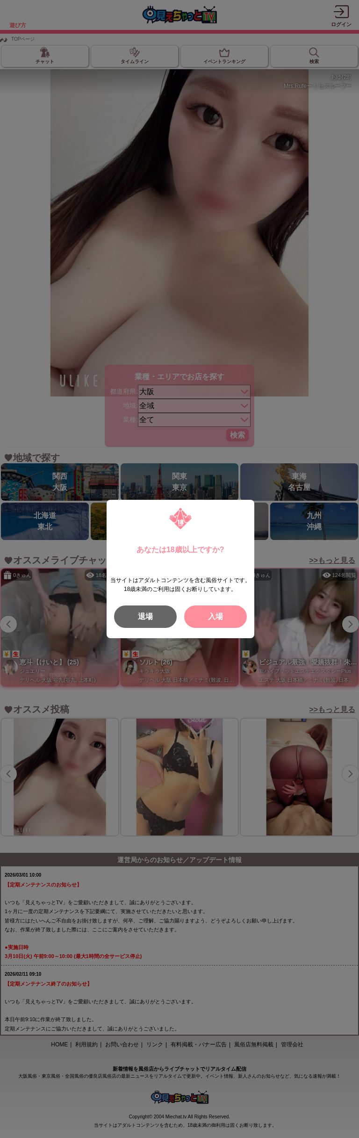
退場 (145, 616)
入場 (215, 616)
